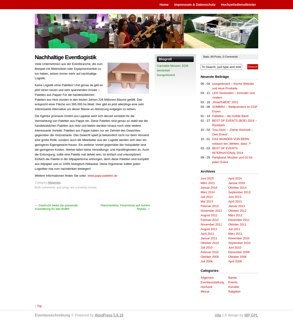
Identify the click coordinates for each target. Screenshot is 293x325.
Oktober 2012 (237, 210)
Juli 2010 (207, 247)
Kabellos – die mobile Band (230, 116)
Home (164, 4)
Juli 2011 (234, 229)
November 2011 (211, 224)
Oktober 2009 (210, 256)
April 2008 (235, 261)
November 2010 (239, 238)
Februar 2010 (210, 252)
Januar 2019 (236, 183)
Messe (205, 291)
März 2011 (235, 233)
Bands (232, 277)
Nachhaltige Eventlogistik (65, 57)
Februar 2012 (210, 220)
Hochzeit (206, 287)
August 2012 (209, 215)
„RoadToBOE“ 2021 (225, 102)
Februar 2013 (210, 206)
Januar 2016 (209, 187)
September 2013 (239, 192)
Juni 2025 (207, 178)
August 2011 (209, 229)
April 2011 (207, 233)
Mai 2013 (207, 201)
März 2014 (208, 192)
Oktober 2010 (210, 243)
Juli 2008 (207, 261)
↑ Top (38, 306)
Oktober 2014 (237, 187)
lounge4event (166, 75)
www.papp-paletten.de (102, 175)
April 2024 (235, 178)
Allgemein (54, 182)
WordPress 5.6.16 (109, 315)
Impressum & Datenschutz (195, 4)
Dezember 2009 (239, 252)
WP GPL (251, 315)
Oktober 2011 (237, 224)
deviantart (163, 70)
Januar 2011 (209, 238)
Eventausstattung (212, 282)
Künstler (233, 287)
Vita (218, 315)
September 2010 (239, 243)
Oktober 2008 (237, 256)
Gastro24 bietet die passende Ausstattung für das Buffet (56, 207)
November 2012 (211, 210)
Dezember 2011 (239, 220)
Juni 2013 (234, 197)
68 (212, 56)
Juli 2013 (207, 197)
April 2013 (235, 201)
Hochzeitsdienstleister (238, 4)
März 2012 (235, 215)
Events (232, 282)
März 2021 (208, 183)
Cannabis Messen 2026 (172, 65)
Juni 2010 (234, 247)
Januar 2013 (236, 206)
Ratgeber (234, 291)
